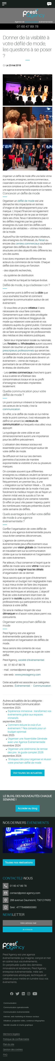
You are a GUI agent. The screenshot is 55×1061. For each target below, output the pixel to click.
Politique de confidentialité (16, 1039)
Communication (42, 685)
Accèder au (27, 808)
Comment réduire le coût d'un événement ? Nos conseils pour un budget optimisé (27, 728)
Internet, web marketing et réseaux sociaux (21, 1016)
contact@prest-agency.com (25, 893)
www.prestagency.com (28, 674)
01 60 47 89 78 (27, 26)
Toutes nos (19, 862)
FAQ (5, 1054)
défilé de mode (26, 200)
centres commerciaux (27, 243)
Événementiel (22, 685)
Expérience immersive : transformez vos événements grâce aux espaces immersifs (29, 714)
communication (11, 409)
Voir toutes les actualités (27, 772)
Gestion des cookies (13, 1049)
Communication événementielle (16, 1012)
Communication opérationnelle (16, 1007)
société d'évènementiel (31, 660)
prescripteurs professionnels (18, 350)
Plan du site (8, 1044)
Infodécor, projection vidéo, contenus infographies (24, 1021)
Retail (42, 240)
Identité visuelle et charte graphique (18, 1025)
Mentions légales (11, 1034)
